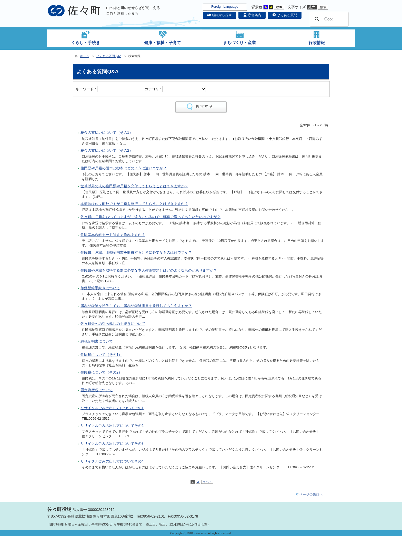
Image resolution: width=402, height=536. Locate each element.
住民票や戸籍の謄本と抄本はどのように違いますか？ (124, 168)
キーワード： (86, 89)
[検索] (328, 19)
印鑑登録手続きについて (100, 288)
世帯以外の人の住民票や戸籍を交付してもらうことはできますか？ (134, 186)
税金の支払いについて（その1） (107, 132)
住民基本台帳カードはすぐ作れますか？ (113, 235)
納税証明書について (97, 341)
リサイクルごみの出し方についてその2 (112, 426)
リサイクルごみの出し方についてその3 (112, 443)
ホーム (84, 56)
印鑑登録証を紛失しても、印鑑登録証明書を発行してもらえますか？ (136, 306)
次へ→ (207, 481)
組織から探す (219, 15)
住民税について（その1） (101, 355)
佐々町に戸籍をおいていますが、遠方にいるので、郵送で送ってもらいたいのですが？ (150, 217)
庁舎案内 (252, 15)
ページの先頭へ (311, 494)
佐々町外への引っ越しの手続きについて (113, 324)
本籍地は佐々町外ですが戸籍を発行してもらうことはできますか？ (134, 204)
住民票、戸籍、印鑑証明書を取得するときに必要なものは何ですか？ (136, 252)
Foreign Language (224, 6)
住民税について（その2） (101, 372)
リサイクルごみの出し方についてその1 (112, 408)
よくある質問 (284, 15)
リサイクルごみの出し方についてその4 (112, 461)
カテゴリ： (154, 89)
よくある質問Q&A (108, 56)
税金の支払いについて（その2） (107, 150)
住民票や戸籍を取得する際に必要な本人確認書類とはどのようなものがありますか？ (149, 270)
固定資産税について (97, 390)
